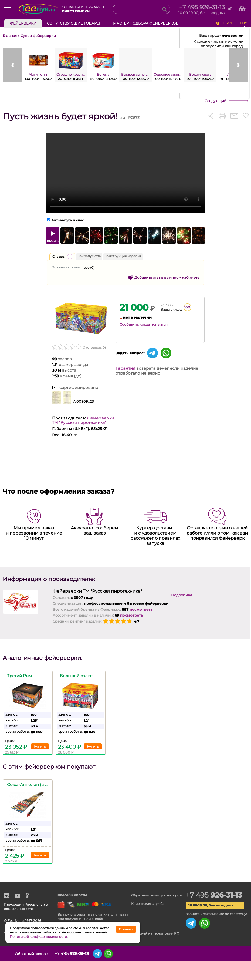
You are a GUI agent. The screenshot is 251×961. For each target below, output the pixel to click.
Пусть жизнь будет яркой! (60, 116)
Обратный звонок (31, 954)
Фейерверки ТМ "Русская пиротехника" (83, 420)
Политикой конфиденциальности (38, 937)
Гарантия (125, 368)
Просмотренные (210, 953)
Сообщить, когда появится (144, 324)
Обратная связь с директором (156, 895)
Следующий (215, 101)
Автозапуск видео (67, 220)
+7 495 (214, 895)
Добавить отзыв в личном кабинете (166, 277)
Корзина (239, 953)
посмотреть (141, 609)
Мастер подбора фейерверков (145, 23)
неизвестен (233, 23)
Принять (126, 929)
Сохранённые (225, 953)
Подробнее (181, 595)
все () (89, 268)
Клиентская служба (147, 904)
